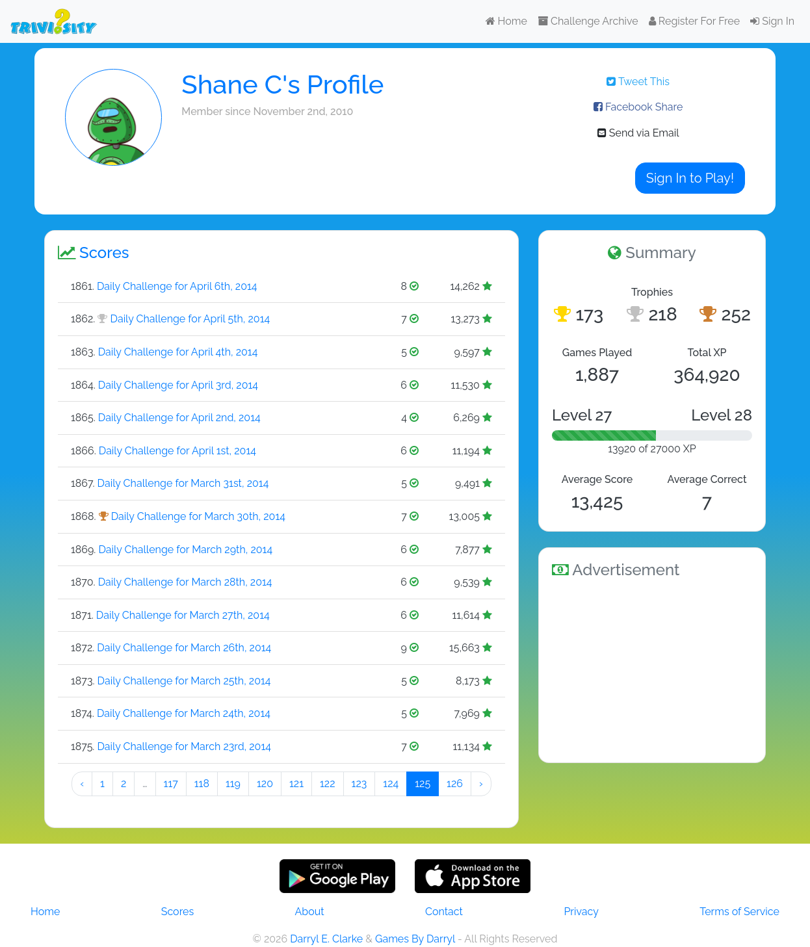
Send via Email (638, 133)
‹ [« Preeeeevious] (82, 783)
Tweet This (638, 81)
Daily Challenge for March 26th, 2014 (184, 648)
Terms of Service (739, 911)
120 (265, 783)
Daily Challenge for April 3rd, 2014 (178, 385)
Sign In (772, 21)
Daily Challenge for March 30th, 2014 (198, 516)
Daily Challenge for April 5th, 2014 (190, 319)
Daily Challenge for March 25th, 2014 (184, 681)
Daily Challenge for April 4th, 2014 (178, 352)
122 (327, 783)
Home (506, 21)
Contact (444, 911)
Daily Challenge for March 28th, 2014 (185, 582)
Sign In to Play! (690, 178)
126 (455, 783)
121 (296, 783)
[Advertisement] (652, 668)
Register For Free (694, 21)
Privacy (581, 911)
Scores (177, 911)
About (309, 911)
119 (233, 783)
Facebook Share (638, 107)
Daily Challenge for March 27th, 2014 (183, 615)
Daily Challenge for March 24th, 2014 (183, 713)
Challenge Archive (588, 21)
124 (390, 783)
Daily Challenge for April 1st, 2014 (177, 451)
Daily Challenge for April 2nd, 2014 (179, 417)
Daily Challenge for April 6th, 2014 (177, 286)
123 (359, 783)
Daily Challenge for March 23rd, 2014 (184, 746)
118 (201, 783)
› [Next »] (481, 783)
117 (171, 783)
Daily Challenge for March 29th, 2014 (185, 549)
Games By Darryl (415, 939)
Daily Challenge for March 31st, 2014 (183, 483)
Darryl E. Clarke (326, 939)
